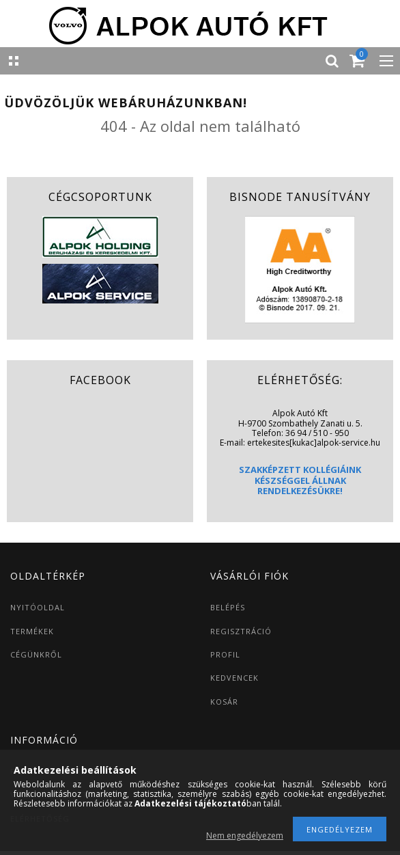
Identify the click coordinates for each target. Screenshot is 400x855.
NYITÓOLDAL (37, 607)
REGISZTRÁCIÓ (241, 631)
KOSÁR (224, 701)
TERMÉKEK (32, 631)
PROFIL (225, 654)
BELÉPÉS (227, 607)
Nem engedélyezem (244, 835)
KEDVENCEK (234, 678)
